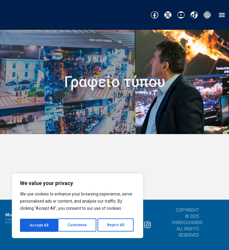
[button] (222, 15)
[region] (77, 207)
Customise (39, 225)
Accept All (116, 225)
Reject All (78, 225)
